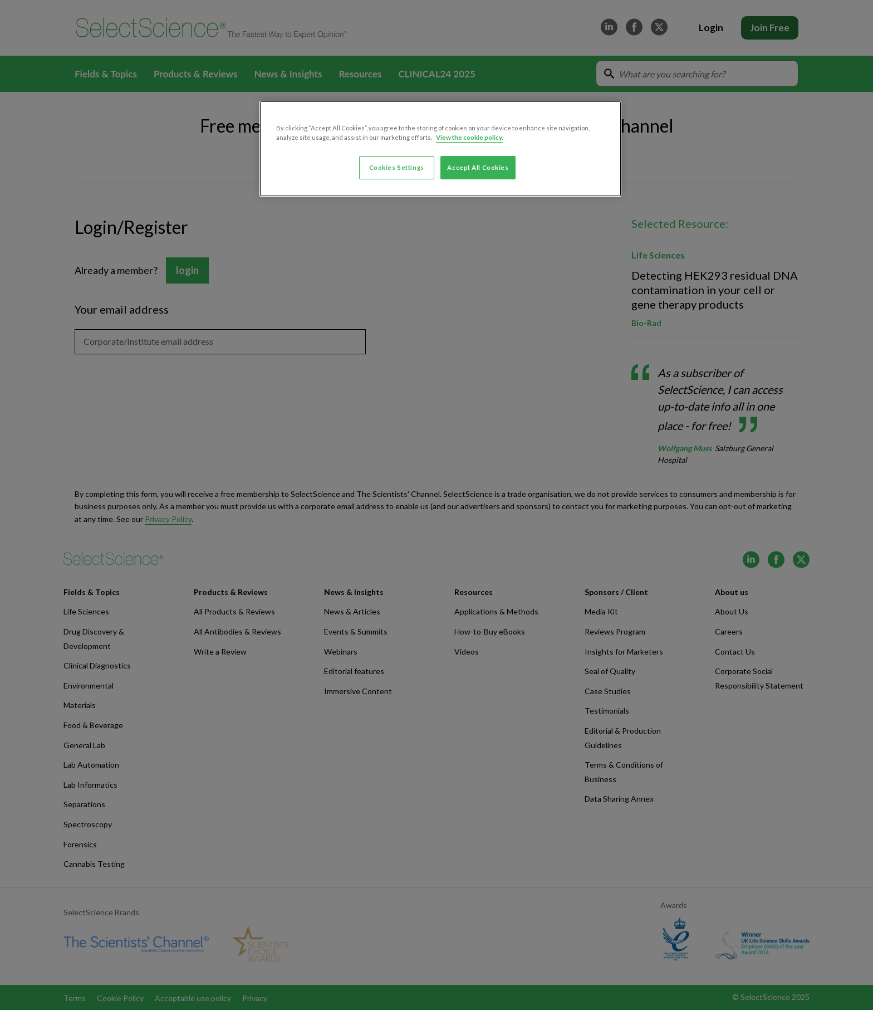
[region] (440, 149)
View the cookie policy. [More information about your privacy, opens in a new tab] (469, 137)
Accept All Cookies (477, 167)
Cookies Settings (396, 167)
